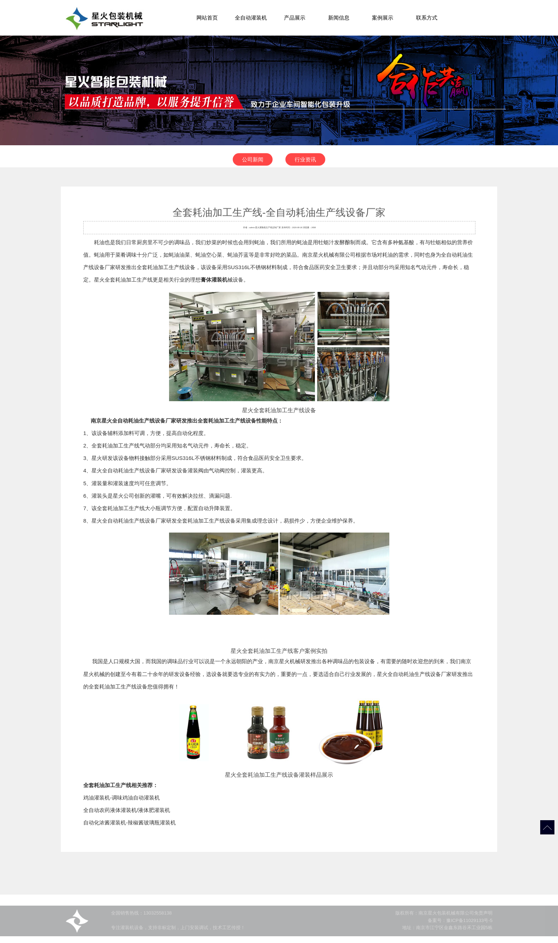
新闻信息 (338, 18)
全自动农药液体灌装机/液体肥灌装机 (126, 810)
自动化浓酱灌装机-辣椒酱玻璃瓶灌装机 (129, 822)
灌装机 (262, 227)
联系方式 (426, 18)
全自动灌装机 (251, 18)
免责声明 (483, 918)
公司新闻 (252, 163)
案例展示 (382, 18)
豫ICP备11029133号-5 (469, 925)
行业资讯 (305, 163)
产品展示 (294, 18)
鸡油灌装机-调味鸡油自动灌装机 (121, 798)
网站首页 (207, 18)
